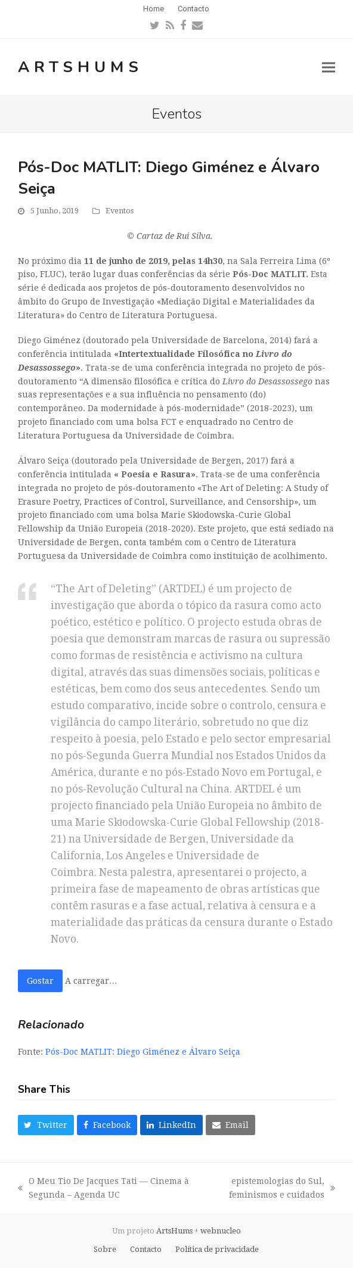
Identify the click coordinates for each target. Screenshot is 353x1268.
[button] (328, 67)
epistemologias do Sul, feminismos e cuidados (269, 1189)
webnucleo (220, 1230)
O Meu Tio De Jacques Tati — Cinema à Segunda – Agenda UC (103, 1189)
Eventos (120, 210)
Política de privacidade (217, 1249)
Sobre (105, 1249)
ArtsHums (80, 67)
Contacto (146, 1249)
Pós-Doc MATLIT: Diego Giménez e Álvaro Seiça (142, 1051)
